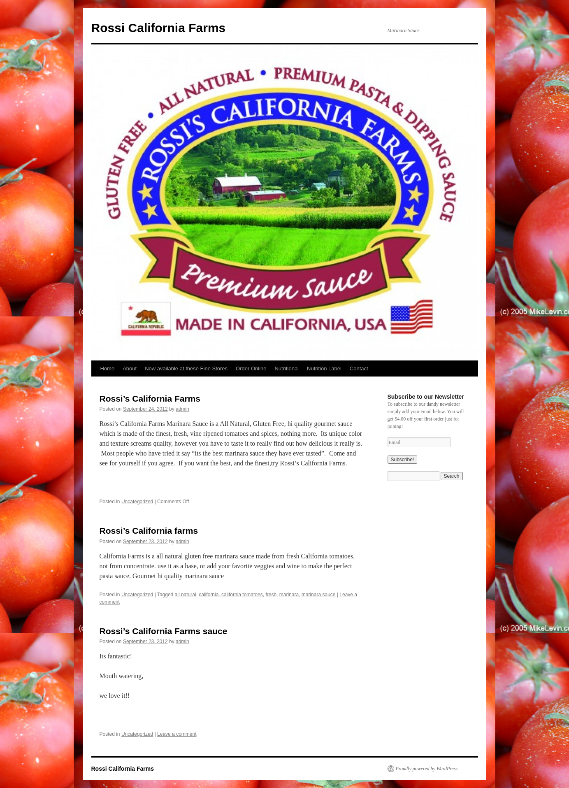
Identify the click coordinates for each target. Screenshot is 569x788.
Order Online (251, 368)
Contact (359, 368)
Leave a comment (176, 734)
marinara (289, 594)
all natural (185, 594)
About (130, 368)
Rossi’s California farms (149, 530)
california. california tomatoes (230, 594)
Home (107, 368)
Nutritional (286, 368)
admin (182, 409)
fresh (270, 594)
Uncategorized (137, 501)
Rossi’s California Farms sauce (164, 631)
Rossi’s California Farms (150, 398)
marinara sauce (319, 594)
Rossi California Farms (158, 28)
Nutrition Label (324, 368)
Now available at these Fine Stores (186, 368)
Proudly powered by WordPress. (427, 769)
